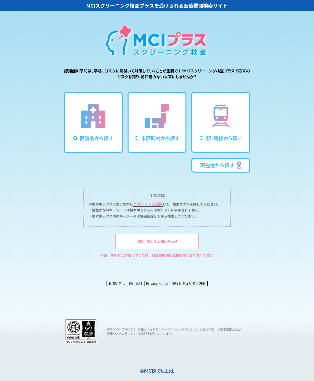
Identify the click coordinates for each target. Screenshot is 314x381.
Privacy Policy (157, 283)
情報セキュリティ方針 (188, 283)
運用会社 (136, 283)
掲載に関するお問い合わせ (157, 241)
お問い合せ (116, 283)
